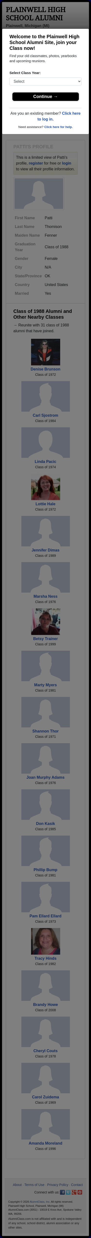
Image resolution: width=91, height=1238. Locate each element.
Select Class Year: (25, 73)
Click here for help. (58, 127)
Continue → (45, 96)
